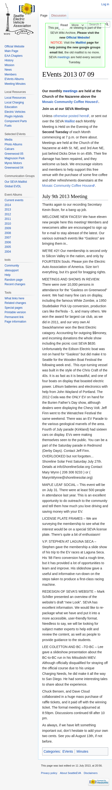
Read (61, 25)
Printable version (15, 312)
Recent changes (15, 284)
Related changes (15, 303)
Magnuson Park (15, 158)
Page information (15, 321)
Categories (52, 751)
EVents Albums (14, 79)
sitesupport (12, 270)
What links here (14, 298)
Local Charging (14, 102)
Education (11, 107)
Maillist (81, 42)
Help (7, 275)
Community (12, 265)
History (9, 60)
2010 (8, 223)
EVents (67, 751)
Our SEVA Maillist (16, 181)
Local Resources (15, 97)
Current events (14, 200)
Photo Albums (13, 144)
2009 (8, 228)
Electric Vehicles (15, 112)
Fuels (8, 125)
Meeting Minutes (15, 83)
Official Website (77, 37)
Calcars (9, 149)
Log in (105, 4)
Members (10, 74)
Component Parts (16, 121)
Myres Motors (13, 163)
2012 (8, 214)
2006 (8, 242)
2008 (8, 233)
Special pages (13, 307)
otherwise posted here (69, 116)
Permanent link (14, 317)
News (8, 69)
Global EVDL (13, 186)
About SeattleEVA (70, 773)
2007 (8, 237)
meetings (63, 57)
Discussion (58, 15)
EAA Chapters (13, 55)
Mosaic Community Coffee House (68, 102)
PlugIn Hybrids (14, 116)
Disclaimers (91, 773)
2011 (8, 219)
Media (8, 139)
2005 (8, 247)
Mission (9, 65)
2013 (8, 209)
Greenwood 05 (14, 153)
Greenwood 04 (14, 167)
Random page (13, 279)
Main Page (11, 51)
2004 (8, 251)
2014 (8, 205)
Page (43, 15)
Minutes (82, 751)
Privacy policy (49, 773)
